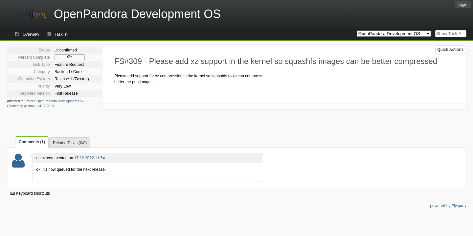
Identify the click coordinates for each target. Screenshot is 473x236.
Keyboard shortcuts (30, 193)
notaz (41, 158)
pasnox (29, 106)
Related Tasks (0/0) (70, 143)
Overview (31, 34)
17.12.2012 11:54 (89, 158)
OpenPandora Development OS (59, 101)
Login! (463, 4)
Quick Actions (450, 49)
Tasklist (61, 34)
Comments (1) (32, 142)
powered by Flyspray (448, 206)
